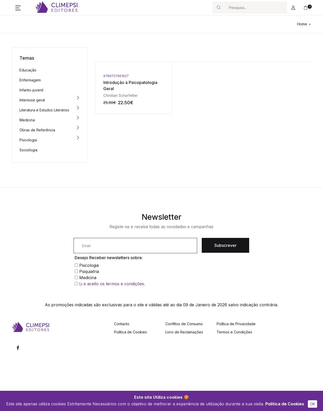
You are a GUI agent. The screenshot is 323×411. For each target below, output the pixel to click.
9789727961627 (116, 76)
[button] (18, 7)
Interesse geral (32, 100)
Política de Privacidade (236, 324)
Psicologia (28, 140)
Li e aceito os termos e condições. (112, 283)
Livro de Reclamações (184, 332)
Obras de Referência (37, 130)
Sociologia (28, 150)
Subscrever (225, 245)
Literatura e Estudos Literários (44, 110)
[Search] (256, 8)
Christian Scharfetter (120, 95)
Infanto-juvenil (31, 90)
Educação (27, 70)
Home (302, 24)
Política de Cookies (284, 403)
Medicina (27, 120)
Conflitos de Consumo (184, 324)
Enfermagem (30, 80)
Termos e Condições (234, 332)
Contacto (121, 324)
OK (312, 404)
